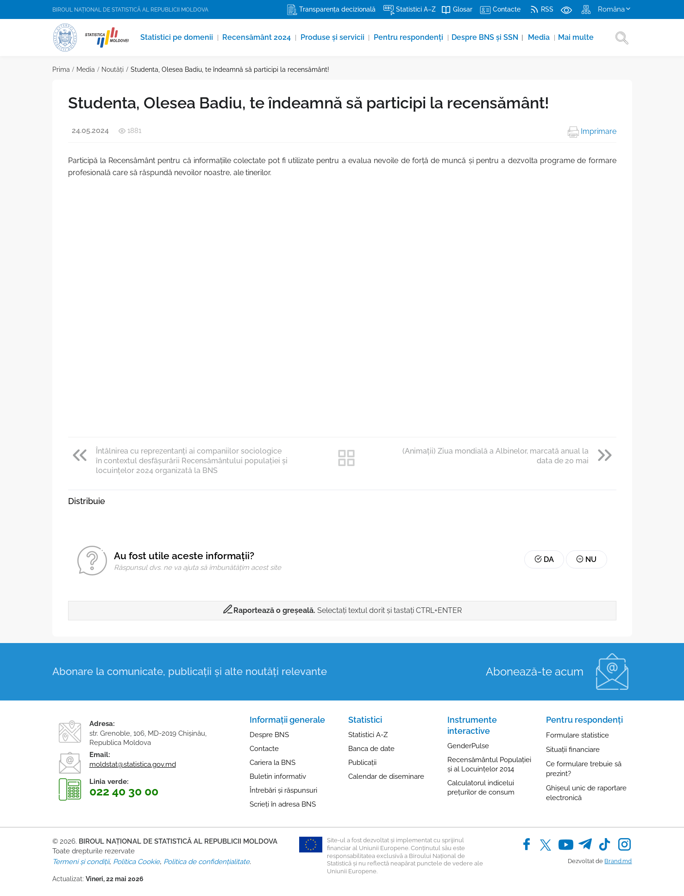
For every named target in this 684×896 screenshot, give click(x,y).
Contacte (264, 749)
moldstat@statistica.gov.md (132, 764)
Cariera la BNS (272, 762)
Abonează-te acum (535, 671)
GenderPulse (468, 746)
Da (546, 559)
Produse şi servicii (334, 37)
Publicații (362, 762)
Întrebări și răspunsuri (283, 790)
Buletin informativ (278, 776)
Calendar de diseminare (386, 776)
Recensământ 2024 (258, 37)
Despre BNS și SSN (489, 37)
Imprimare (592, 131)
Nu (587, 559)
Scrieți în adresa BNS (283, 804)
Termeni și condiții (80, 862)
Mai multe (578, 37)
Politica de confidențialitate (206, 862)
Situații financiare (573, 749)
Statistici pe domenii (177, 37)
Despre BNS (269, 735)
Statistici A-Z (368, 735)
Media (541, 37)
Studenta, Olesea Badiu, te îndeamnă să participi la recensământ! (230, 69)
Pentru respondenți (410, 37)
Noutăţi (112, 69)
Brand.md (618, 861)
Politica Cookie (136, 862)
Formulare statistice (577, 735)
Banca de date (371, 749)
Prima (61, 69)
